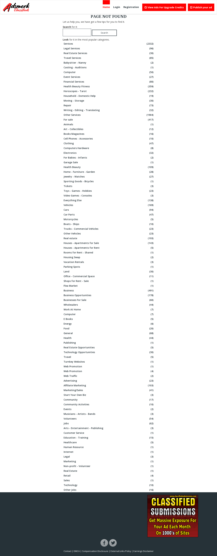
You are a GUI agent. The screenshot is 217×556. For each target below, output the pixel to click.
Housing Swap (109, 257)
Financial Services (109, 81)
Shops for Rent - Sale (109, 281)
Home (106, 7)
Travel (109, 357)
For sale (109, 119)
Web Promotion (109, 366)
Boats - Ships (109, 224)
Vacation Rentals (109, 262)
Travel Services (109, 58)
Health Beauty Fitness (109, 86)
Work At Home (109, 309)
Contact (67, 551)
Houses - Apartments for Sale (109, 243)
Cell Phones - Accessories (109, 138)
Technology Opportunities (109, 352)
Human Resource (109, 447)
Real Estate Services (109, 53)
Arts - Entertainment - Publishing (109, 428)
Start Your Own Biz (109, 395)
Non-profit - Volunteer (109, 466)
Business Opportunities (109, 295)
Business (109, 290)
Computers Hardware (109, 148)
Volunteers (109, 418)
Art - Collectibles (109, 129)
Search (104, 32)
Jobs (109, 423)
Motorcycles (109, 219)
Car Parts (109, 214)
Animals (109, 124)
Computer (109, 72)
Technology (109, 485)
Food (109, 328)
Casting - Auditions (109, 67)
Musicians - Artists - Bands (109, 414)
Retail (109, 475)
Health (109, 338)
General (109, 333)
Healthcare (109, 442)
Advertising (109, 380)
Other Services (109, 115)
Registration (131, 7)
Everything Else (109, 200)
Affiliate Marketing (109, 385)
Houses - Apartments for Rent (109, 247)
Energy (109, 323)
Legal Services (109, 48)
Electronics (109, 153)
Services (109, 43)
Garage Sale (109, 162)
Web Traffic (109, 376)
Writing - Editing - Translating (109, 110)
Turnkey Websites (109, 361)
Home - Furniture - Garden (109, 172)
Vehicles (109, 205)
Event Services (109, 77)
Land (109, 271)
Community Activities (109, 404)
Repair (109, 105)
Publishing (109, 342)
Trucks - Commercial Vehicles (109, 228)
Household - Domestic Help (109, 96)
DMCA (77, 551)
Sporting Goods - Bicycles (109, 181)
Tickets (109, 186)
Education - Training (109, 437)
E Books (109, 319)
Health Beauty (109, 167)
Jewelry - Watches (109, 176)
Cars (109, 209)
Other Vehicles (109, 233)
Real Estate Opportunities (109, 347)
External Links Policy (121, 551)
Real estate (109, 238)
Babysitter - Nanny (109, 62)
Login (116, 7)
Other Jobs (109, 490)
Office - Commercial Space (109, 276)
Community (109, 399)
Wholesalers (109, 304)
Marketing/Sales (109, 390)
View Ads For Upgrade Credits (164, 7)
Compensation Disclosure (95, 551)
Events (109, 409)
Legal (109, 456)
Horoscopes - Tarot (109, 91)
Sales (109, 480)
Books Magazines (109, 134)
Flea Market (109, 285)
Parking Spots (109, 266)
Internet (109, 452)
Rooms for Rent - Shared (109, 252)
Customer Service (109, 433)
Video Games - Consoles (109, 195)
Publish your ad (201, 7)
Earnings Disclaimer (143, 551)
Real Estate (109, 471)
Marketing (109, 461)
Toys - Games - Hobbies (109, 190)
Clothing (109, 143)
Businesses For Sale (109, 300)
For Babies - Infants (109, 157)
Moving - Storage (109, 100)
